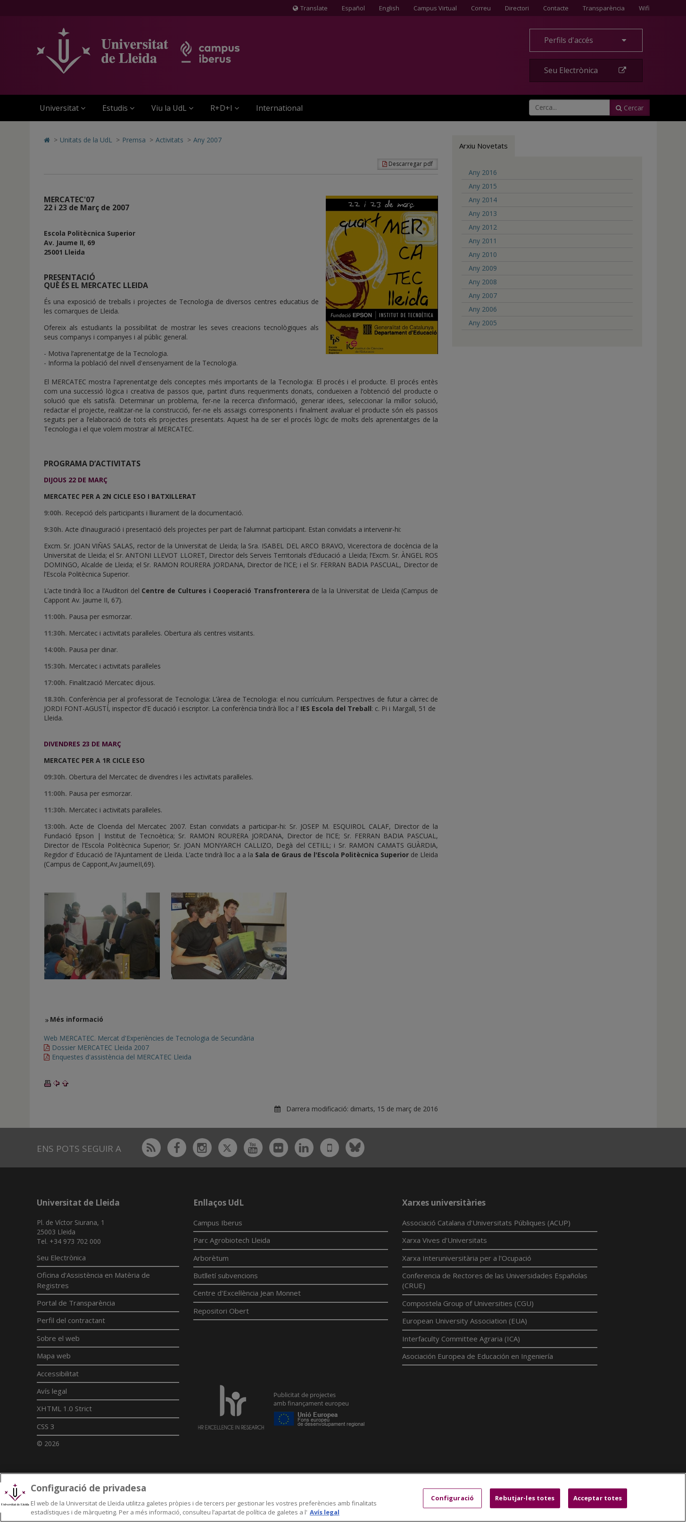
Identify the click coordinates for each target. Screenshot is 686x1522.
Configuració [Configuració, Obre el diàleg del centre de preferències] (452, 1498)
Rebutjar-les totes (524, 1498)
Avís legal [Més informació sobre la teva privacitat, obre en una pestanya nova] (324, 1512)
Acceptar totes (597, 1498)
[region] (343, 1497)
